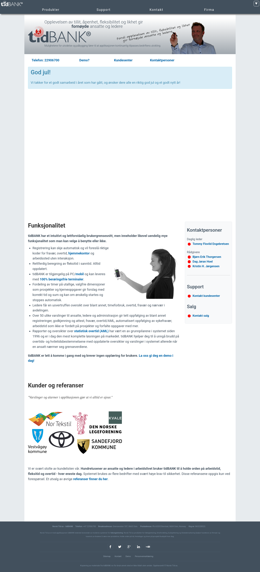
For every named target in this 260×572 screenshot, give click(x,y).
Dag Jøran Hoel (202, 261)
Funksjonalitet (46, 225)
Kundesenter (123, 60)
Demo (128, 556)
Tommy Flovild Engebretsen (210, 244)
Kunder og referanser (56, 385)
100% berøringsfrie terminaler (61, 279)
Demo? (84, 60)
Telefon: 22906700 (45, 60)
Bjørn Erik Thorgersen (206, 257)
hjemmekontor (79, 253)
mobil (79, 274)
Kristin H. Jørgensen (205, 266)
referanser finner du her (90, 479)
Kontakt (118, 556)
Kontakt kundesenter (206, 296)
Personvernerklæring (144, 556)
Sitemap (106, 556)
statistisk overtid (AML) (91, 331)
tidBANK (11, 3)
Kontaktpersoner (162, 60)
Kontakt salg (200, 315)
